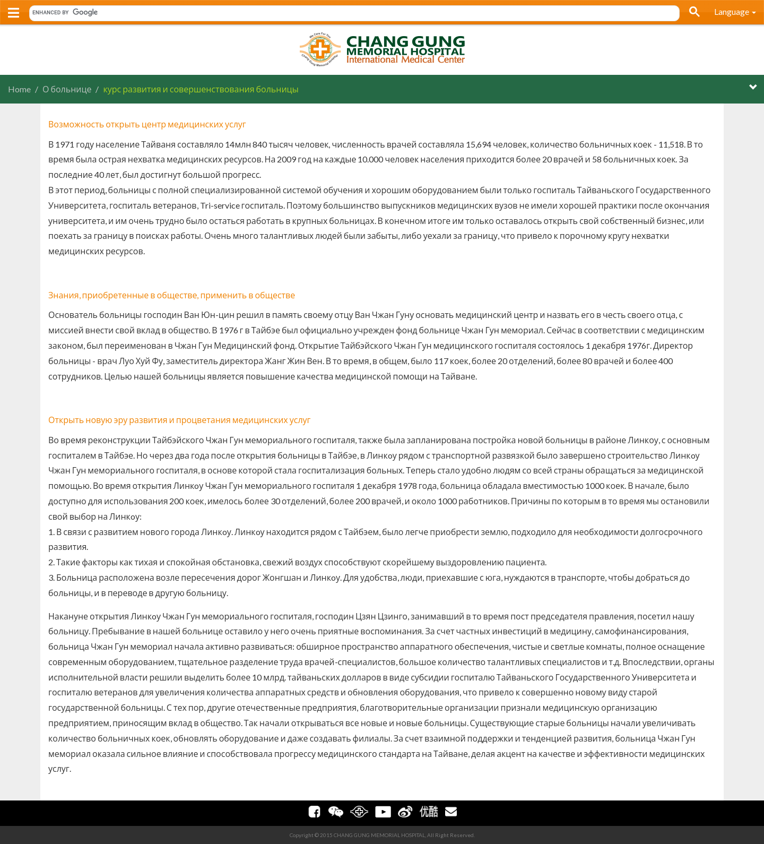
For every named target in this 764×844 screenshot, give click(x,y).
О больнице (66, 89)
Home (19, 89)
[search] (350, 12)
